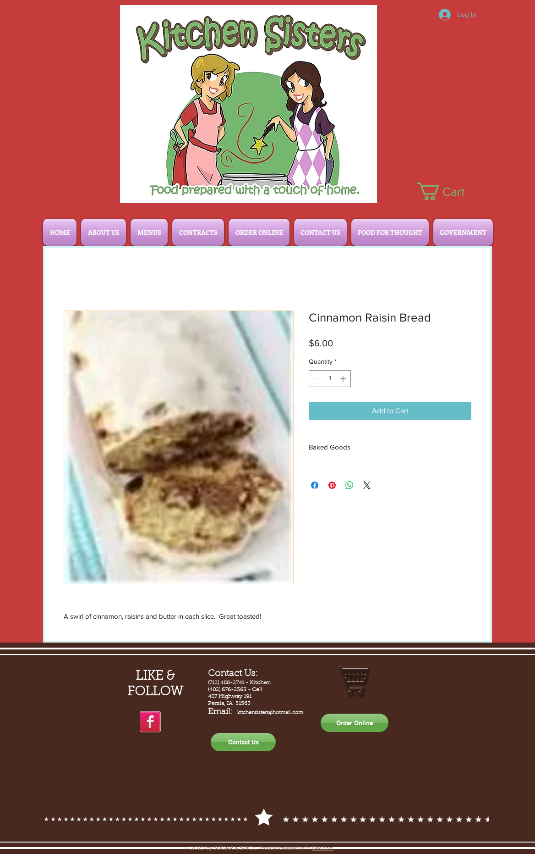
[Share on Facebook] (314, 485)
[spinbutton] (330, 379)
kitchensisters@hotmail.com (270, 712)
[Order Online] (354, 723)
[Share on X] (366, 485)
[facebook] (150, 722)
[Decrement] (316, 379)
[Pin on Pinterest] (332, 485)
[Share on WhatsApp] (349, 485)
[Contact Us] (243, 742)
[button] (450, 191)
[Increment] (343, 379)
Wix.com (322, 847)
